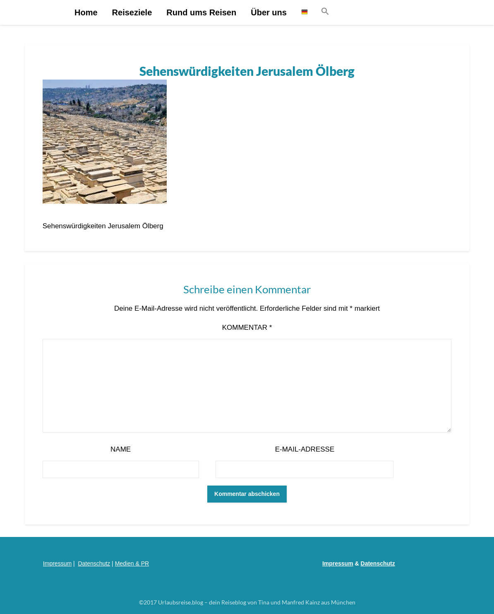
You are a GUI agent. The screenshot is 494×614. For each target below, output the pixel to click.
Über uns (269, 12)
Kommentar (247, 327)
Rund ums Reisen (201, 12)
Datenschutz (94, 563)
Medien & (128, 563)
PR (145, 563)
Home (86, 12)
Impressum (57, 563)
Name (120, 449)
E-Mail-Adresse (305, 449)
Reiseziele (132, 12)
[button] (325, 12)
